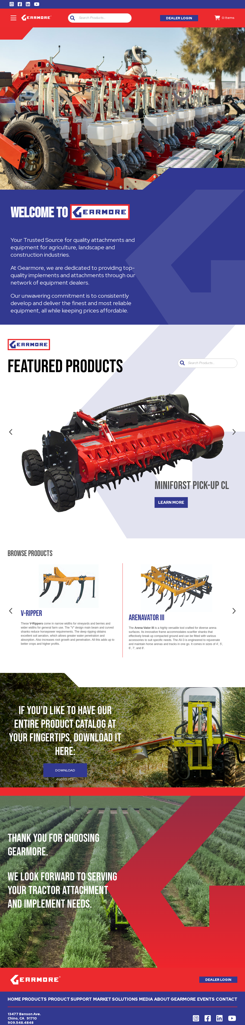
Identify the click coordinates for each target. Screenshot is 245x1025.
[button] (72, 18)
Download (65, 770)
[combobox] (103, 18)
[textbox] (104, 18)
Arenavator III (146, 618)
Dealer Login (179, 18)
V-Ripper (31, 614)
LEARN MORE (171, 502)
